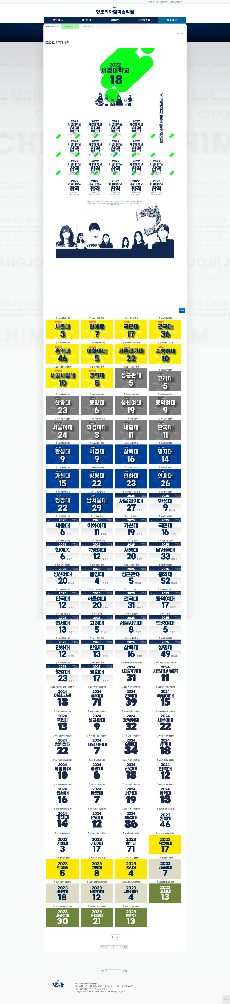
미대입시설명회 (162, 2)
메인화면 (151, 2)
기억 (102, 971)
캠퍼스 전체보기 (175, 2)
